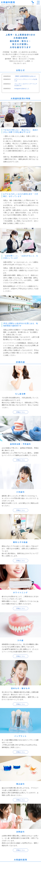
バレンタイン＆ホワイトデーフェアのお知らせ (25, 84)
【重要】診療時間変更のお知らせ (25, 76)
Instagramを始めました (21, 88)
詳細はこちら (20, 412)
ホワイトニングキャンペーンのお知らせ (25, 80)
